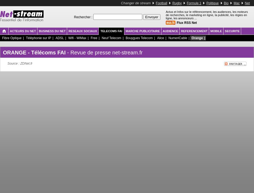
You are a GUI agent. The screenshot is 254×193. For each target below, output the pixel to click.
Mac (237, 3)
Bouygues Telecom (139, 38)
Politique (212, 3)
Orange (197, 38)
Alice (160, 38)
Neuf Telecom (111, 38)
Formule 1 (194, 3)
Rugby (177, 3)
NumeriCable (177, 38)
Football (161, 3)
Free (94, 38)
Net (247, 3)
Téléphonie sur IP (38, 38)
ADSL (60, 38)
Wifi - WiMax (77, 38)
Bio (226, 3)
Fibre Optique (12, 38)
